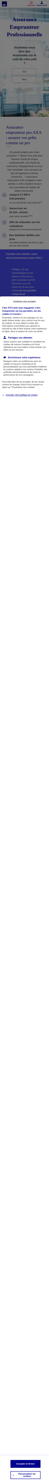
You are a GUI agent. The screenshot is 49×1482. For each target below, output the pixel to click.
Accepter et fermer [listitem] (25, 1464)
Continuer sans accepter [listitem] (24, 301)
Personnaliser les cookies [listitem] (27, 1475)
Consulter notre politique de (22, 395)
